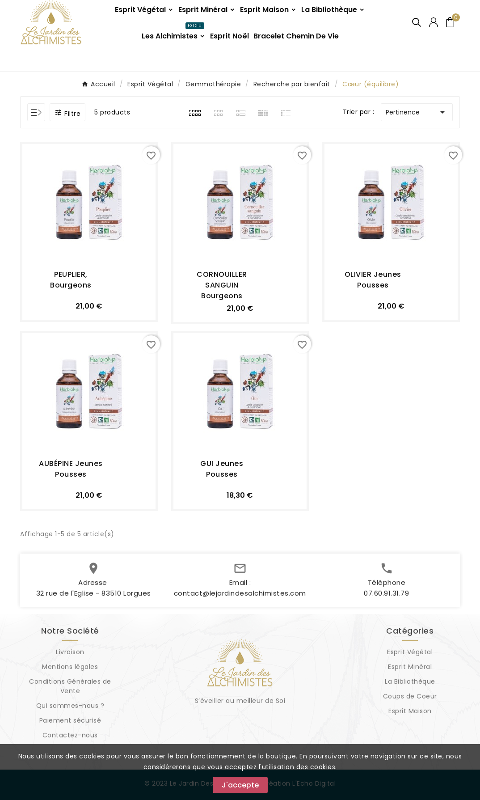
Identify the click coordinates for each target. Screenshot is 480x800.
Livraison (70, 655)
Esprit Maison (410, 714)
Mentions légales (70, 670)
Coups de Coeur (410, 699)
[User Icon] (433, 22)
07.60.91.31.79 (386, 596)
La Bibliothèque (410, 685)
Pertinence (417, 112)
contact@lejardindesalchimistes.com (240, 596)
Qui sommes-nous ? (70, 709)
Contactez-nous (70, 738)
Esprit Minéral (410, 670)
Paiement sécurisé (70, 724)
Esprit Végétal (410, 655)
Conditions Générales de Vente (70, 690)
